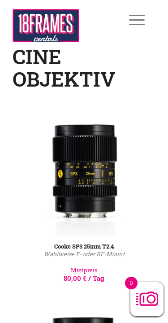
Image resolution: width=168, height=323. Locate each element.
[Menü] (130, 20)
